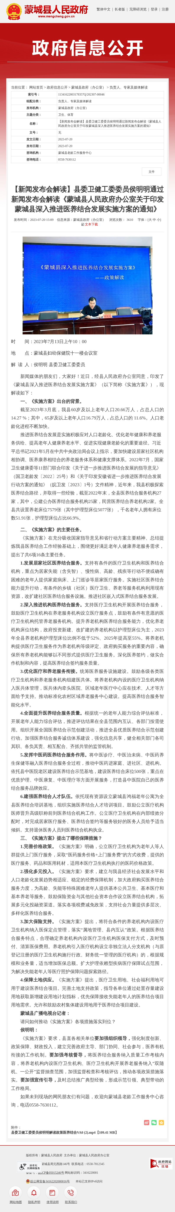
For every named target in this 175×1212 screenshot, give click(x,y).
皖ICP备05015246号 (51, 1172)
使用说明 (53, 1202)
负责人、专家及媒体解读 (129, 87)
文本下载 (91, 224)
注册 (165, 9)
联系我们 (71, 1202)
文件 (152, 171)
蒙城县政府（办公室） (88, 87)
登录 (154, 9)
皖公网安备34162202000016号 (50, 1181)
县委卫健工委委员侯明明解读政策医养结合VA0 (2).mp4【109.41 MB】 (64, 1132)
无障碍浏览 (138, 9)
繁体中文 (103, 9)
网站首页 (36, 87)
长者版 (120, 9)
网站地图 (16, 1202)
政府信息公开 (57, 87)
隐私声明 (34, 1202)
